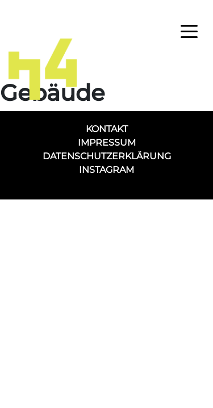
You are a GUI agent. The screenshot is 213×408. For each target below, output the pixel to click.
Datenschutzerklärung (107, 156)
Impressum (107, 142)
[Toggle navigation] (189, 31)
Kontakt (107, 129)
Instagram (106, 169)
